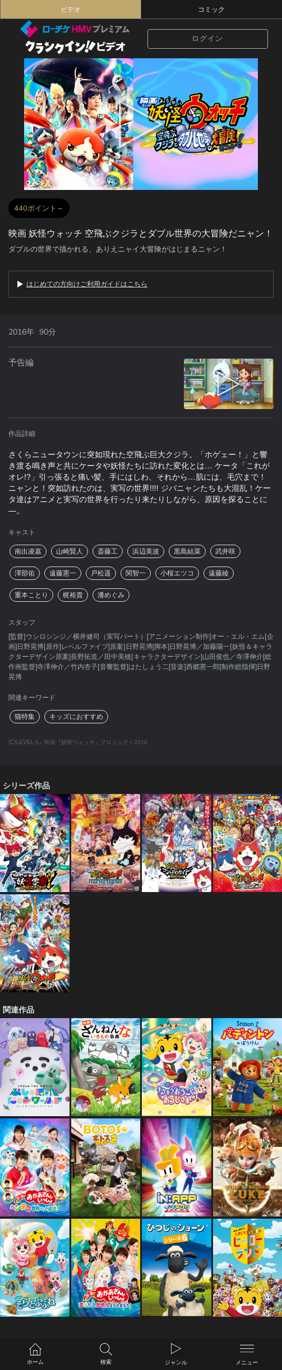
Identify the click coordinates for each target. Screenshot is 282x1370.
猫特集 (25, 716)
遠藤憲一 (62, 573)
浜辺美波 (145, 551)
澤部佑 (25, 573)
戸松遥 (101, 573)
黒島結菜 (187, 551)
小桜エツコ (177, 573)
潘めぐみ (111, 595)
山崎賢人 (69, 551)
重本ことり (31, 595)
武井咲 (225, 551)
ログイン (207, 39)
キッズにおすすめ (76, 716)
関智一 (136, 573)
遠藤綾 (219, 573)
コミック (211, 9)
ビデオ (71, 9)
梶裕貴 (73, 595)
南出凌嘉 (28, 551)
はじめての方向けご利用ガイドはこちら (86, 284)
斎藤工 (108, 551)
